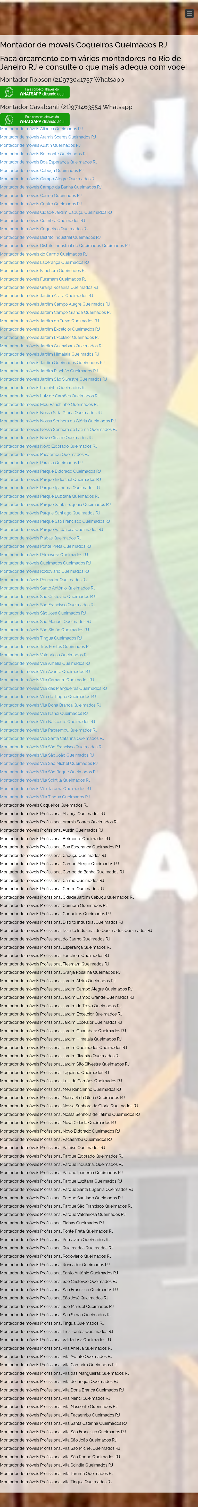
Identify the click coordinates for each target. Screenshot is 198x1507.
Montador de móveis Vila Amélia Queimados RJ (45, 663)
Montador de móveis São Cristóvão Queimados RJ (47, 596)
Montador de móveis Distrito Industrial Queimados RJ (50, 237)
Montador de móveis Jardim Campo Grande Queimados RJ (56, 312)
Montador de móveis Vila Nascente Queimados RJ (47, 721)
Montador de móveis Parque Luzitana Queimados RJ (50, 496)
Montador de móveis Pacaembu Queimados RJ (44, 454)
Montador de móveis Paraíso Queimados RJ (41, 462)
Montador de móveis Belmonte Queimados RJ (44, 153)
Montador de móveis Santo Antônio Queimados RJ (47, 588)
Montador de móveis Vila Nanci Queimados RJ (44, 713)
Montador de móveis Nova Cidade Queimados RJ (46, 437)
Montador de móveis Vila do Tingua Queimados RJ (48, 696)
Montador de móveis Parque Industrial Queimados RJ (50, 479)
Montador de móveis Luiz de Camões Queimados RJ (50, 396)
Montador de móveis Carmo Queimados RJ (41, 195)
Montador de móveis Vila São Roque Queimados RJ (49, 771)
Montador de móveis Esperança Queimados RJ (44, 262)
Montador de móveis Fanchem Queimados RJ (43, 270)
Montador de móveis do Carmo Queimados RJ (44, 254)
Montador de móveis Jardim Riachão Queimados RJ (49, 370)
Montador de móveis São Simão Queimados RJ (44, 629)
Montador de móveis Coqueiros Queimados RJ (44, 228)
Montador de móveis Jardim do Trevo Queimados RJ (49, 320)
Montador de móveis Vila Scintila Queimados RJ (45, 780)
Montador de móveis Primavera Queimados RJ (44, 554)
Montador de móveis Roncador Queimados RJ (43, 579)
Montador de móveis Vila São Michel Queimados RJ (49, 763)
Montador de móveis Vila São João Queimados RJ (47, 755)
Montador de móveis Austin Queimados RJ (40, 145)
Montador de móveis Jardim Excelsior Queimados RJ (50, 337)
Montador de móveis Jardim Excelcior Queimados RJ (50, 329)
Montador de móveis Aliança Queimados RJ (41, 128)
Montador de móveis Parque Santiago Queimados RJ (50, 513)
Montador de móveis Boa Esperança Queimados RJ (48, 162)
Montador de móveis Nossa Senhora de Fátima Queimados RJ (59, 429)
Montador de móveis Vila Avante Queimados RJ (45, 671)
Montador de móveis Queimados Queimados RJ (45, 563)
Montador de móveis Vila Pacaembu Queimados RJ (48, 730)
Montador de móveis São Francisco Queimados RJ (47, 604)
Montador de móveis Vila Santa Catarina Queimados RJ (52, 738)
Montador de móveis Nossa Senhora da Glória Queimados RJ (58, 421)
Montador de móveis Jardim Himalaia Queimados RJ (49, 354)
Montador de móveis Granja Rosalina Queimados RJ (49, 287)
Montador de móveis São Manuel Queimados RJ (45, 621)
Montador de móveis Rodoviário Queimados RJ (44, 571)
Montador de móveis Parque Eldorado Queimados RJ (50, 471)
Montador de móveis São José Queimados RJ (43, 613)
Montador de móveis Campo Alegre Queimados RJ (48, 178)
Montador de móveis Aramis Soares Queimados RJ (48, 137)
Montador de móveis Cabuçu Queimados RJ (42, 170)
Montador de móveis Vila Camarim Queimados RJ (47, 679)
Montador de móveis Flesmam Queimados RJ (43, 279)
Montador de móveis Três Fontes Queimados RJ (45, 646)
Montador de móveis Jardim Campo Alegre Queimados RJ (55, 304)
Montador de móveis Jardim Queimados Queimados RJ (52, 362)
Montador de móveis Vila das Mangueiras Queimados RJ (53, 688)
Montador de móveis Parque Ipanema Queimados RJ (50, 487)
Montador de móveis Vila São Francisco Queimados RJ (51, 746)
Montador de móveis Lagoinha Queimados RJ (43, 387)
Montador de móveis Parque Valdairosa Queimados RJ (51, 529)
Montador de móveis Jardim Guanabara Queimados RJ (51, 345)
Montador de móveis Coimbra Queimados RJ (42, 220)
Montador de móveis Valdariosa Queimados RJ (44, 654)
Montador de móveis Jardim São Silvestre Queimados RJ (53, 379)
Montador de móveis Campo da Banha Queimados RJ (51, 187)
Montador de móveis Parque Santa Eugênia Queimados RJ (55, 504)
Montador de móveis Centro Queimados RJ (41, 203)
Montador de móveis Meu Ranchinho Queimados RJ (49, 404)
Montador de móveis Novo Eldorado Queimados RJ (48, 446)
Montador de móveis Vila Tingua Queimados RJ (45, 797)
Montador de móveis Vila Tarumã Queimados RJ (45, 788)
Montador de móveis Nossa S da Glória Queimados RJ (51, 412)
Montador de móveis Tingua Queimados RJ (41, 638)
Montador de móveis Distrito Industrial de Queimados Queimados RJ (65, 245)
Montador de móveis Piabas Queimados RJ (40, 538)
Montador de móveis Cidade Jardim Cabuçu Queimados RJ (56, 212)
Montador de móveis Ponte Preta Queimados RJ (45, 546)
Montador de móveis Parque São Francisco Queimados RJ (55, 521)
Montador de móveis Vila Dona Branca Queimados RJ (50, 705)
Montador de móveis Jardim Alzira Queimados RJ (46, 295)
